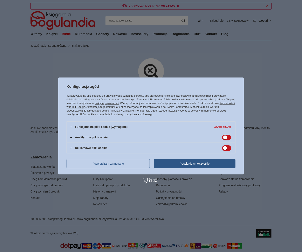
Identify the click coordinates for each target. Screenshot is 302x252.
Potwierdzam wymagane (108, 163)
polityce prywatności (107, 103)
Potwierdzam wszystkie (195, 163)
